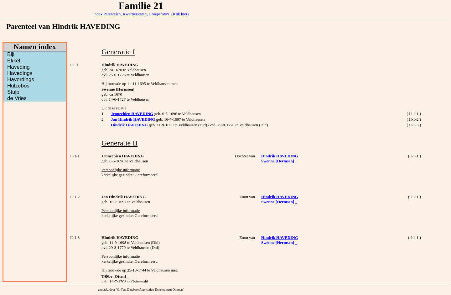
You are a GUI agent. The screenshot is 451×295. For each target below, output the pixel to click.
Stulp (13, 92)
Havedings (19, 73)
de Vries (17, 98)
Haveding (18, 67)
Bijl (10, 54)
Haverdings (20, 79)
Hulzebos (18, 86)
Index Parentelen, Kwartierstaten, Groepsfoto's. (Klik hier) (141, 14)
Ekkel (13, 61)
